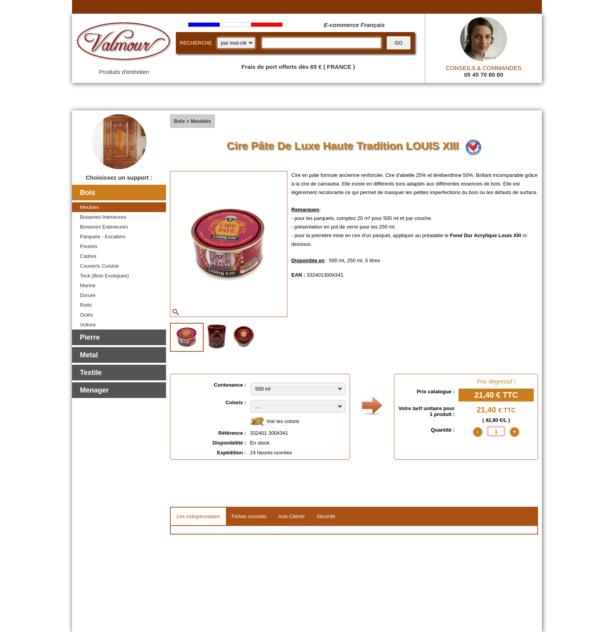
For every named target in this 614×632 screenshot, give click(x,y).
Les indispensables (198, 516)
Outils (86, 315)
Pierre (90, 337)
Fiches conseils (249, 516)
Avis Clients (291, 516)
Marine (88, 285)
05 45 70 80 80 (483, 74)
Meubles (89, 207)
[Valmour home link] (124, 43)
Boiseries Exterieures (104, 227)
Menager (94, 390)
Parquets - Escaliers (102, 236)
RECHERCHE (196, 43)
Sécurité (325, 516)
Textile (91, 372)
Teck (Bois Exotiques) (104, 276)
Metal (89, 355)
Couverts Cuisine (99, 266)
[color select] (298, 406)
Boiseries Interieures (103, 217)
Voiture (88, 325)
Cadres (88, 256)
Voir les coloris (274, 421)
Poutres (89, 246)
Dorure (88, 295)
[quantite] (496, 431)
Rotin (86, 305)
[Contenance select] (298, 389)
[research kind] (236, 43)
